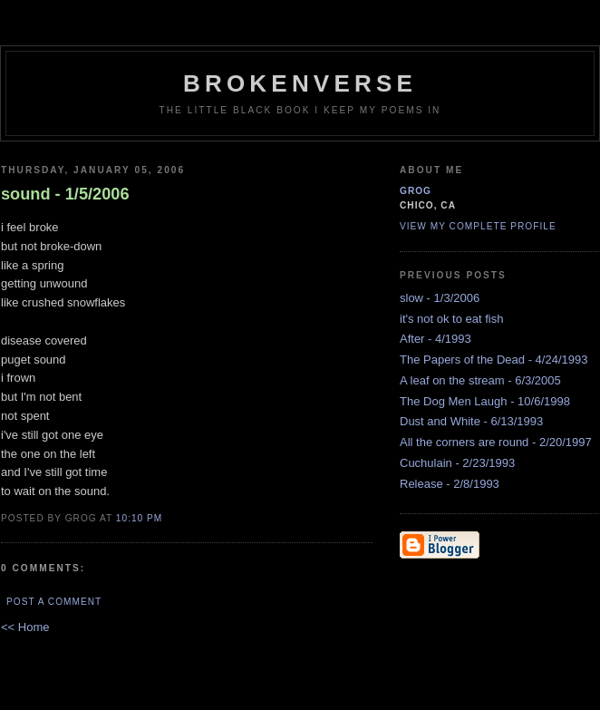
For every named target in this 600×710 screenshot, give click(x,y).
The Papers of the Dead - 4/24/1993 (493, 359)
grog (415, 191)
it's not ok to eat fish (452, 319)
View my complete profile (478, 226)
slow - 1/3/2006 (439, 298)
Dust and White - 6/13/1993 (471, 421)
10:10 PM (139, 518)
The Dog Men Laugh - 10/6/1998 (485, 401)
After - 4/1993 (435, 338)
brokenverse (300, 83)
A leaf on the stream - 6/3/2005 (480, 380)
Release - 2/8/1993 (449, 484)
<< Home (25, 627)
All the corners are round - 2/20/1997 (496, 442)
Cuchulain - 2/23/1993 (457, 463)
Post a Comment (54, 602)
